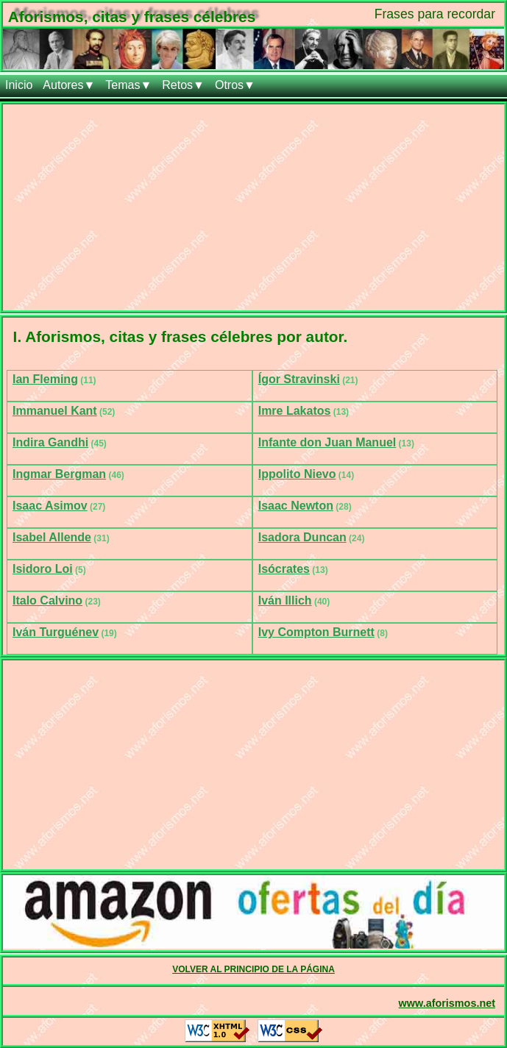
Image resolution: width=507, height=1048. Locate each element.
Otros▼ (235, 85)
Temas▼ (128, 85)
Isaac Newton (295, 505)
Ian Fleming (45, 379)
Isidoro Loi (43, 569)
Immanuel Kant (55, 410)
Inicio (18, 85)
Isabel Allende (52, 537)
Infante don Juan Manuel (327, 442)
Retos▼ (183, 85)
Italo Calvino (47, 600)
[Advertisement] (253, 207)
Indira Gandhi (50, 442)
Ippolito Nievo (297, 474)
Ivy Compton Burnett (316, 632)
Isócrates (284, 569)
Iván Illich (285, 600)
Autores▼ (69, 85)
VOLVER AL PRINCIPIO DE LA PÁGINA (253, 969)
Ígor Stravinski (299, 379)
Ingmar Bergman (59, 474)
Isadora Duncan (302, 537)
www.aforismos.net (447, 1003)
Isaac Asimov (50, 505)
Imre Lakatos (294, 410)
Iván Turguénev (56, 632)
